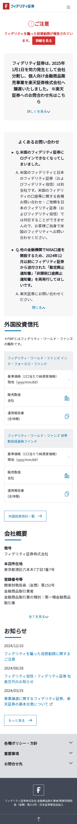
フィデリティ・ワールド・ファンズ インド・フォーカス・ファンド (37, 360)
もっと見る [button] (20, 720)
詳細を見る (44, 40)
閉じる (38, 307)
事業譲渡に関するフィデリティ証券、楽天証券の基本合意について (37, 701)
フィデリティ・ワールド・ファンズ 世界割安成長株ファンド (37, 438)
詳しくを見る (38, 111)
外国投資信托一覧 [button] (25, 516)
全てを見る (38, 616)
